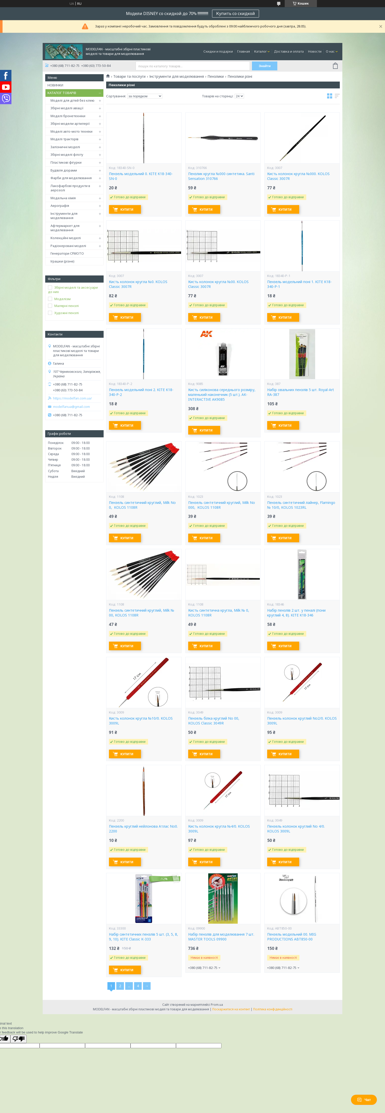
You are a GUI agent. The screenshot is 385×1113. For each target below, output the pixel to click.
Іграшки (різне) (62, 261)
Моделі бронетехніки (68, 116)
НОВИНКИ (55, 85)
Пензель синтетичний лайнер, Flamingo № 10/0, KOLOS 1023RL (301, 505)
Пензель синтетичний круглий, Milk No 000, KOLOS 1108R (221, 505)
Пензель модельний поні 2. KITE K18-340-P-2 (141, 392)
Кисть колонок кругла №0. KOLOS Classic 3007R (138, 284)
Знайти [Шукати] (265, 66)
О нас (330, 51)
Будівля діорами (64, 170)
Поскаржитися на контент (231, 1009)
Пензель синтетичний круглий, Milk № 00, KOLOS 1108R (141, 612)
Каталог (260, 51)
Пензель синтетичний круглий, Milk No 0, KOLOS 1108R (142, 505)
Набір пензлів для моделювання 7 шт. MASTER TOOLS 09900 (221, 936)
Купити (126, 209)
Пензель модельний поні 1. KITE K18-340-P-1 (299, 284)
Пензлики (215, 76)
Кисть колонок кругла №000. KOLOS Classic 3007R (298, 176)
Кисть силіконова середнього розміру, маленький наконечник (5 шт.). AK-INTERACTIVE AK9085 (221, 395)
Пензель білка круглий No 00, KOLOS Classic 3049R (213, 720)
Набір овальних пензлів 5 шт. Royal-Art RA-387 (300, 392)
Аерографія (60, 205)
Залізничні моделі (65, 147)
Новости (315, 51)
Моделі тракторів (64, 139)
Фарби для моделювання (71, 178)
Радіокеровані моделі (68, 245)
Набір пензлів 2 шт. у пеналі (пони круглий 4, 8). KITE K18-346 (296, 612)
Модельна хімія (63, 198)
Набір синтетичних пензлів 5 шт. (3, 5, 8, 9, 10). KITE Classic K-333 (143, 936)
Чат (364, 1099)
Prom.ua (217, 1004)
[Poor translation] (18, 1039)
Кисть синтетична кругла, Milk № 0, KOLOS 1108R (218, 612)
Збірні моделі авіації (67, 108)
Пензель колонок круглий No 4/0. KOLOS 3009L (296, 828)
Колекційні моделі (66, 238)
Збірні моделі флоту (67, 154)
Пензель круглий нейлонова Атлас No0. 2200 (143, 828)
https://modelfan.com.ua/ (72, 398)
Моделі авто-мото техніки (71, 131)
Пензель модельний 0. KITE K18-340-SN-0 (141, 176)
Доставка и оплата (289, 51)
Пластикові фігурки (66, 162)
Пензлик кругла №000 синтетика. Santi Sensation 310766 (221, 176)
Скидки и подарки (218, 51)
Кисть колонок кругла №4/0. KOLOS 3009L (219, 828)
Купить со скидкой (235, 13)
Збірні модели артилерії (70, 123)
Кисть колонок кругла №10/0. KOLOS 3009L (141, 720)
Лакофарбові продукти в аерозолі (70, 188)
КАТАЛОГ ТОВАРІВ (61, 92)
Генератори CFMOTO (67, 253)
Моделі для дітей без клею (72, 100)
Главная (243, 51)
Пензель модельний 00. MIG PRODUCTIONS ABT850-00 (291, 936)
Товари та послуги (129, 76)
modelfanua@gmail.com (71, 407)
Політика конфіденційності (272, 1009)
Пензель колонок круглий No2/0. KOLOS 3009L (302, 720)
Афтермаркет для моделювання (65, 228)
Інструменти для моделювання (64, 215)
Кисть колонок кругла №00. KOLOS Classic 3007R (218, 284)
